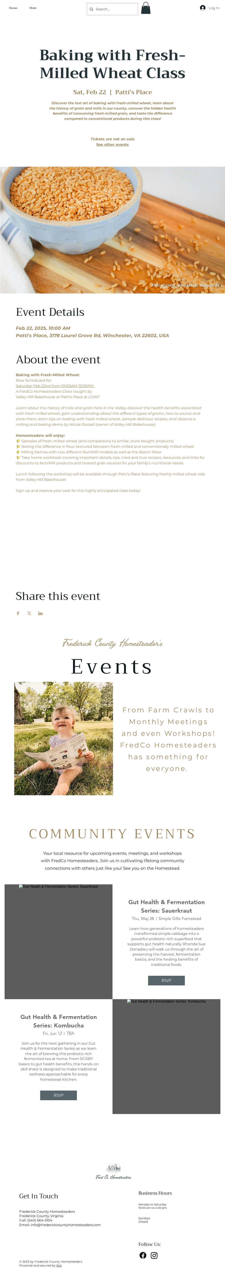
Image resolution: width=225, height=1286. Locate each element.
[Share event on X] (29, 613)
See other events (112, 144)
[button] (146, 8)
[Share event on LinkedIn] (40, 613)
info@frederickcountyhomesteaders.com (66, 1225)
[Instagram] (154, 1255)
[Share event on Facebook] (18, 613)
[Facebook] (142, 1255)
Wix (59, 1265)
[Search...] (112, 9)
